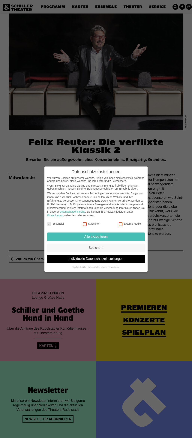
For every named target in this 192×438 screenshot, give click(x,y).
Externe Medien (130, 221)
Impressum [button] (114, 264)
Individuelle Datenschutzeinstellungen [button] (96, 256)
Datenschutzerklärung (72, 209)
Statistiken (91, 221)
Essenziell (55, 221)
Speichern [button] (96, 245)
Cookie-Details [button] (79, 264)
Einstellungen (55, 212)
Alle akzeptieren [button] (96, 234)
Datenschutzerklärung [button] (98, 264)
